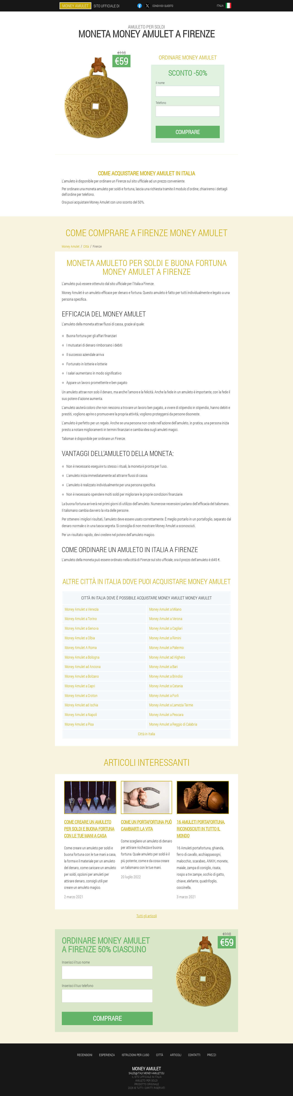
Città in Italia (146, 733)
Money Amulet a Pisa (79, 724)
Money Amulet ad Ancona (82, 666)
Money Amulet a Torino (81, 618)
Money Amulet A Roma (81, 647)
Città (159, 1055)
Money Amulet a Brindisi (166, 676)
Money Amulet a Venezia (81, 609)
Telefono (161, 102)
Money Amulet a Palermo (166, 647)
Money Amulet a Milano (165, 609)
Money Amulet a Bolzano (82, 676)
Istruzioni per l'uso (135, 1055)
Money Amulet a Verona (165, 618)
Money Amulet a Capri (80, 685)
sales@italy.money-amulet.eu (146, 1073)
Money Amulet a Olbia (80, 637)
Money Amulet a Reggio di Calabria (173, 724)
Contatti (194, 1055)
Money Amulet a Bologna (82, 657)
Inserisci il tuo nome (76, 962)
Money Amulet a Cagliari (165, 628)
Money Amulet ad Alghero (167, 657)
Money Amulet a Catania (166, 685)
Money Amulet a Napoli (81, 714)
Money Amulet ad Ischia (81, 704)
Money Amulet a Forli (164, 695)
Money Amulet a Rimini (165, 637)
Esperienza (107, 1055)
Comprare (188, 132)
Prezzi (211, 1055)
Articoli (175, 1055)
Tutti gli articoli (146, 915)
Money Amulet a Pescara (166, 714)
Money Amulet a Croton (81, 695)
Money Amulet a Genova (81, 628)
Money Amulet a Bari (163, 666)
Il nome (160, 82)
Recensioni (84, 1055)
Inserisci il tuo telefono (77, 985)
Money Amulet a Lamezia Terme (171, 704)
